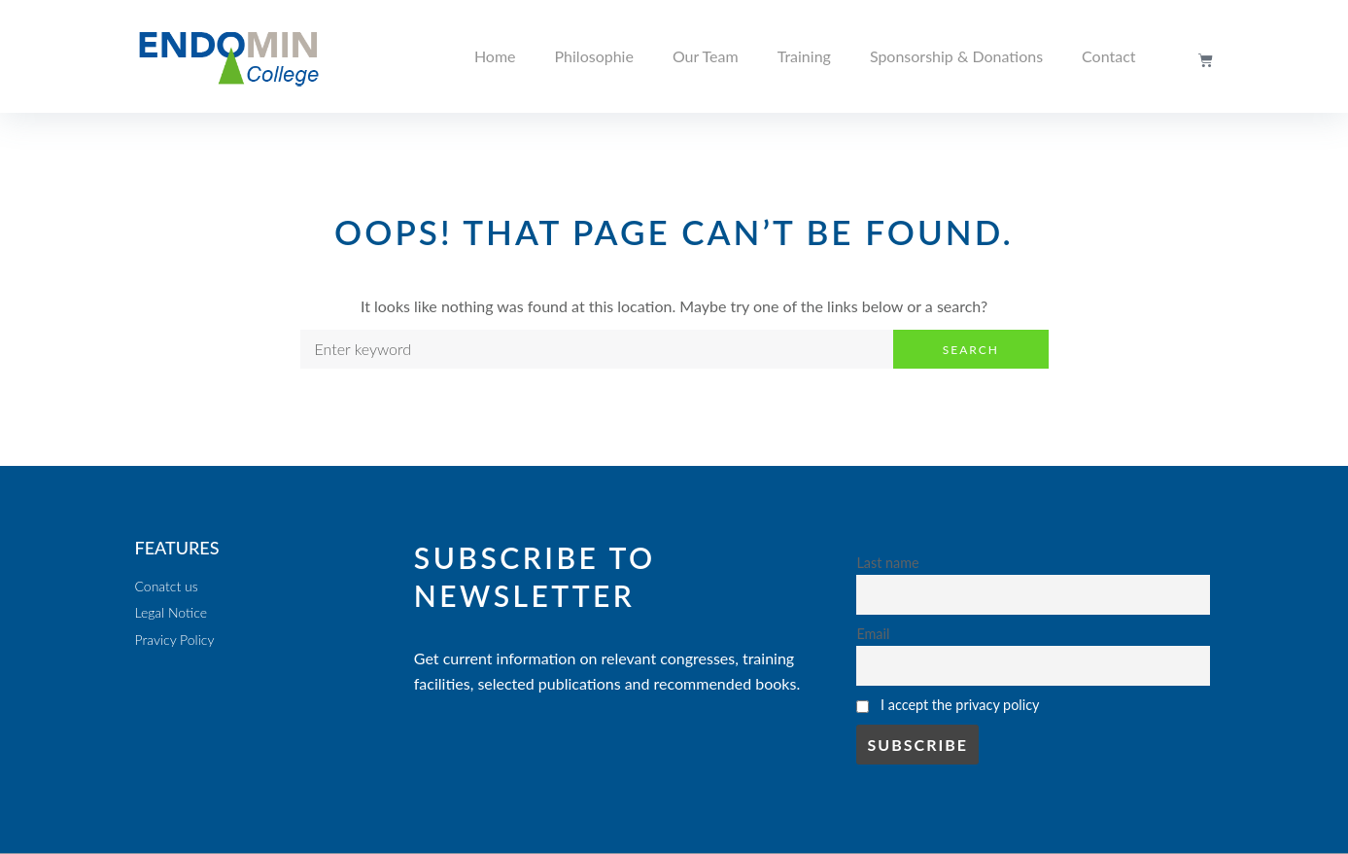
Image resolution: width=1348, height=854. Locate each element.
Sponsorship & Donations (956, 56)
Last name (887, 562)
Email (872, 633)
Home (495, 56)
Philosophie (594, 56)
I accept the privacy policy (960, 704)
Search (971, 349)
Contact (1108, 56)
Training (804, 56)
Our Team (706, 56)
